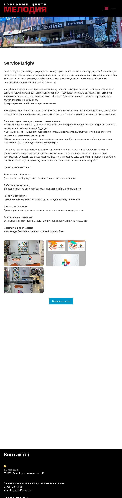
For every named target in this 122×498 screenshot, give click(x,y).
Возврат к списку (61, 301)
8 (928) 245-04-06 (13, 486)
